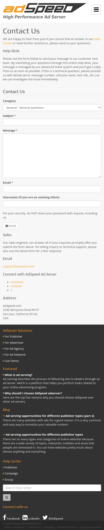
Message (10, 130)
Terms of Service (66, 527)
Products (19, 527)
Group (9, 479)
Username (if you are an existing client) (31, 197)
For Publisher (14, 336)
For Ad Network (15, 354)
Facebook (17, 282)
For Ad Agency (14, 348)
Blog (6, 410)
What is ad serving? (18, 375)
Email (8, 182)
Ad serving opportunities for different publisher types (44, 434)
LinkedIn (16, 286)
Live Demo (12, 361)
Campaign (11, 473)
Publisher (11, 467)
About (8, 527)
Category (9, 101)
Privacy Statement (90, 527)
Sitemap (49, 527)
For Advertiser (14, 342)
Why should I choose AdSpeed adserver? (33, 393)
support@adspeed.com (18, 266)
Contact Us (34, 527)
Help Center (12, 461)
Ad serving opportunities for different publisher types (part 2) (50, 416)
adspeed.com (34, 523)
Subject (9, 116)
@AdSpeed (52, 517)
